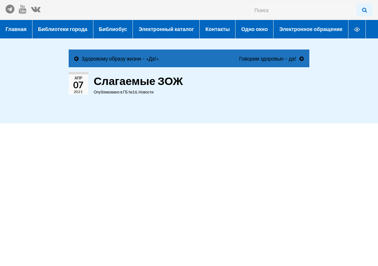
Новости (146, 92)
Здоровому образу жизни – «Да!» (120, 58)
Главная (16, 29)
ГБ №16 (130, 92)
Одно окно (254, 29)
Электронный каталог (166, 29)
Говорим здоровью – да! (268, 58)
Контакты (217, 29)
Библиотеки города (62, 29)
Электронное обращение (310, 29)
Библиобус (113, 29)
